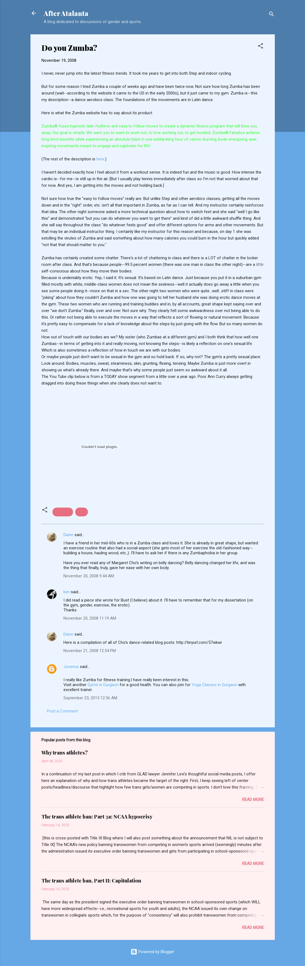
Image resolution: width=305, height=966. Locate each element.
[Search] (271, 15)
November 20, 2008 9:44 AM (88, 576)
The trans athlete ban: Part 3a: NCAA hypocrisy (96, 816)
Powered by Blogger (152, 951)
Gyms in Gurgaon (103, 684)
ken (66, 591)
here (99, 159)
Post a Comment (62, 711)
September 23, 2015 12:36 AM (90, 697)
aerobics (63, 512)
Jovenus (71, 666)
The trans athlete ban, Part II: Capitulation (91, 880)
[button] (260, 47)
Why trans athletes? (64, 752)
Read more (253, 799)
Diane (68, 534)
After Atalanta (66, 13)
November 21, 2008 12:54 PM (89, 650)
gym (81, 512)
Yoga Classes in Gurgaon (214, 684)
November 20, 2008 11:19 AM (89, 618)
